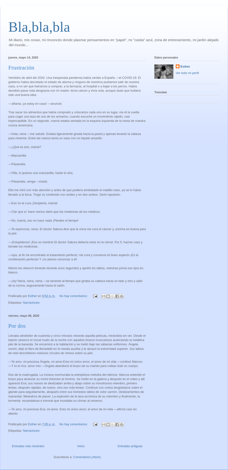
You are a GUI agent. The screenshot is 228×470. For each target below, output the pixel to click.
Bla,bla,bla (39, 27)
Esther (185, 66)
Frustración (21, 67)
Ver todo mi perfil (187, 73)
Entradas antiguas (130, 446)
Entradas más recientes (28, 446)
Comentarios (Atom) (87, 457)
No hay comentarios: (74, 296)
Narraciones (31, 302)
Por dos (17, 326)
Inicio (81, 446)
